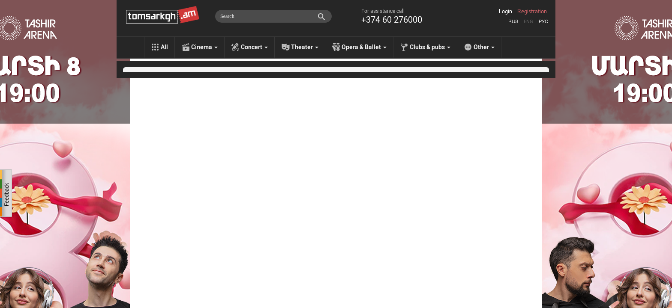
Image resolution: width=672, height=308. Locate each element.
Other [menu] (484, 47)
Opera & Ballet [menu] (364, 47)
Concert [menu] (254, 47)
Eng (528, 21)
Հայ (513, 21)
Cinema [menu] (204, 47)
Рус (543, 21)
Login (505, 11)
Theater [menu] (304, 47)
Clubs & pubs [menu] (430, 47)
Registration (532, 11)
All (164, 47)
